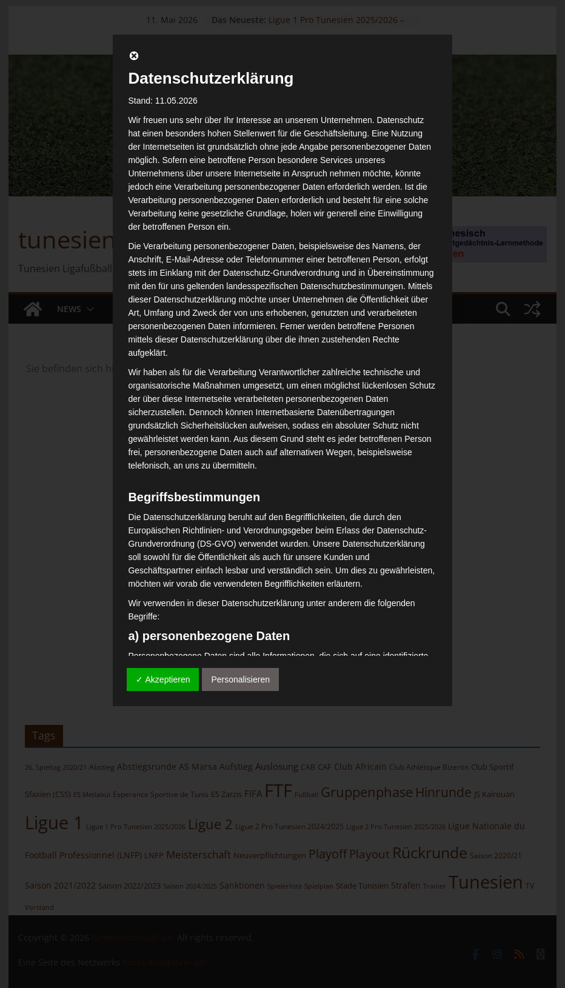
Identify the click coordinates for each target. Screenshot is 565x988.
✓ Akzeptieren (163, 679)
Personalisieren (240, 679)
